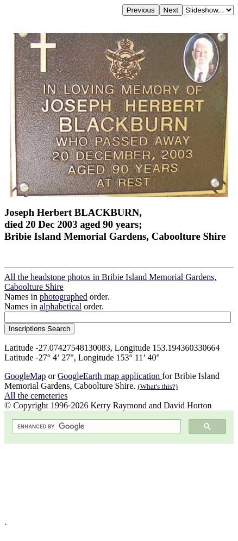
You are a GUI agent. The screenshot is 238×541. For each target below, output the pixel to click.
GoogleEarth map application (110, 376)
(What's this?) (157, 386)
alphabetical (61, 306)
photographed (63, 296)
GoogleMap (25, 376)
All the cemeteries (35, 395)
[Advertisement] (119, 483)
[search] (95, 426)
